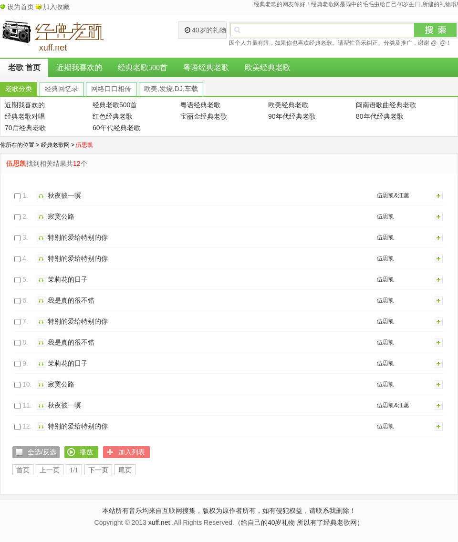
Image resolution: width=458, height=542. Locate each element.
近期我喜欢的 (79, 67)
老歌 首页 (24, 67)
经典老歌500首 (142, 67)
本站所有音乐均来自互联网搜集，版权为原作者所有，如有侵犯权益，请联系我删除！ (229, 510)
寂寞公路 (61, 216)
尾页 (125, 470)
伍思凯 (385, 216)
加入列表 (439, 195)
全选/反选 (42, 452)
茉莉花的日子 (68, 279)
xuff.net (159, 522)
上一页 (50, 470)
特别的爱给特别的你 (78, 237)
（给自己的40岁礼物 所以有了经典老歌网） (299, 522)
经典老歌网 (55, 145)
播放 (42, 195)
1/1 (74, 470)
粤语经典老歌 (206, 67)
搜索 (435, 30)
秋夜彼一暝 (64, 195)
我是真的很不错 (71, 300)
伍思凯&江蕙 (393, 195)
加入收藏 (56, 6)
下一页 (98, 470)
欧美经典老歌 (268, 67)
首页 (23, 470)
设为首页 (20, 6)
